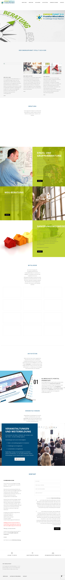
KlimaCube (28, 364)
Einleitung (24, 2)
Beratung (31, 2)
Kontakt (62, 2)
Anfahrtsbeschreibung (16, 540)
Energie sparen (49, 388)
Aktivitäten (45, 2)
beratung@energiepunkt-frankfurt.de (13, 525)
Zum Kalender (20, 459)
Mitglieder (37, 2)
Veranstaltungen (54, 2)
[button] (29, 400)
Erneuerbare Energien (58, 388)
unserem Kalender (30, 455)
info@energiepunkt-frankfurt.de (53, 555)
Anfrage (40, 180)
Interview (51, 389)
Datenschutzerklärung (55, 498)
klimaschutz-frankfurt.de (55, 383)
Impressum (5, 576)
